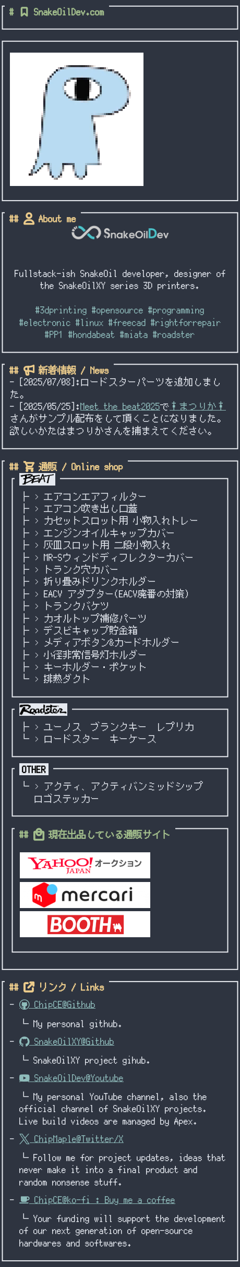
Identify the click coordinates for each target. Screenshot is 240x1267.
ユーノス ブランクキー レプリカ (119, 727)
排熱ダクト (67, 679)
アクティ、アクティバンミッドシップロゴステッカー (118, 792)
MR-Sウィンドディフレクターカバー (119, 557)
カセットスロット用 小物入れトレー (121, 520)
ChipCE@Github (57, 1004)
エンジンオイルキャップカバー (109, 533)
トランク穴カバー (81, 569)
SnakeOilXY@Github (66, 1041)
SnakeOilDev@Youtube (71, 1078)
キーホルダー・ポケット (95, 667)
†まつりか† (198, 406)
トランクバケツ (77, 606)
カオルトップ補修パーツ (95, 618)
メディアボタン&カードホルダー (112, 642)
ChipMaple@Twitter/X (71, 1139)
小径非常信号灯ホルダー (95, 655)
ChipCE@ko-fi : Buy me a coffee (97, 1200)
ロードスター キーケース (100, 739)
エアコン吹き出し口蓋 (91, 508)
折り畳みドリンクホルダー (100, 581)
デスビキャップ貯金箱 (91, 630)
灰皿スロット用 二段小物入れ (107, 545)
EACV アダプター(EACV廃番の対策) (116, 594)
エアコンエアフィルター (95, 496)
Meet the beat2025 (120, 406)
